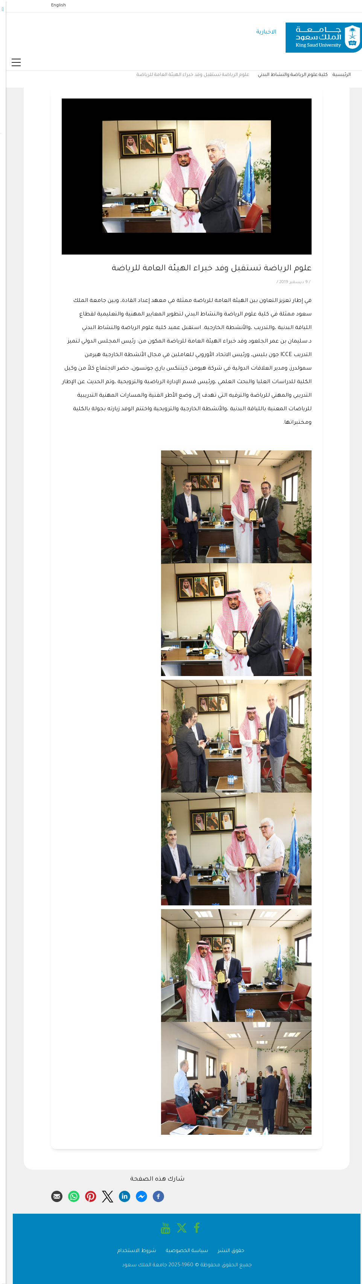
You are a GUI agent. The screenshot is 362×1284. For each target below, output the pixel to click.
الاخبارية (261, 32)
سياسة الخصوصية (181, 1251)
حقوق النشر (225, 1251)
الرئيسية (336, 75)
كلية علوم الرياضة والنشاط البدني (287, 75)
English (53, 5)
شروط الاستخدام (131, 1251)
